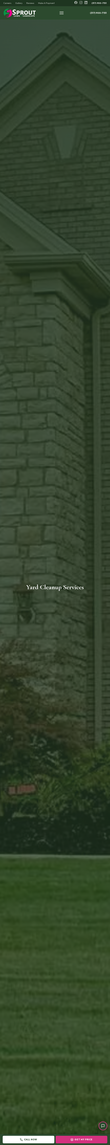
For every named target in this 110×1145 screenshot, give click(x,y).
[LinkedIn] (85, 3)
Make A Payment (46, 3)
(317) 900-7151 (99, 3)
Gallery (18, 3)
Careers (7, 3)
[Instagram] (80, 3)
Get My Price (81, 1139)
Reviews (30, 3)
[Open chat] (103, 1126)
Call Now (28, 1139)
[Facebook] (75, 3)
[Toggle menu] (62, 13)
